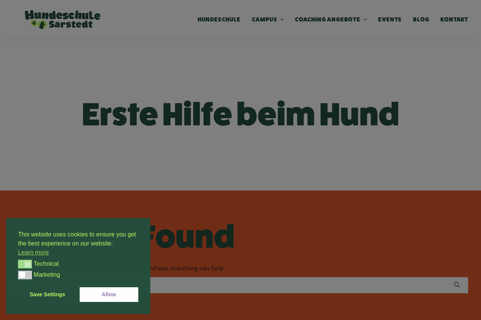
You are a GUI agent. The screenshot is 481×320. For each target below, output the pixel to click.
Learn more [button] (33, 252)
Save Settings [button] (47, 294)
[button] (25, 264)
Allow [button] (109, 294)
